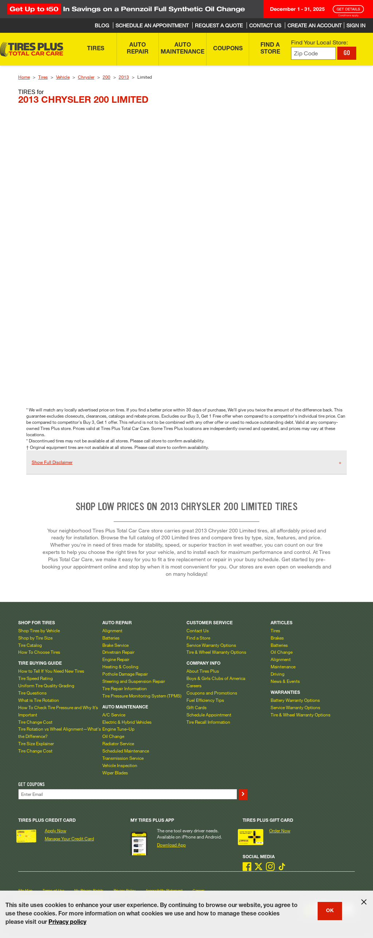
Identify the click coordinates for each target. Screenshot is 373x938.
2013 (124, 77)
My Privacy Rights (88, 890)
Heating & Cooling (120, 666)
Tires (43, 77)
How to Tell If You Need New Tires (51, 671)
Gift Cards (196, 707)
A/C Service (113, 715)
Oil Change (113, 736)
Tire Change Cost (35, 722)
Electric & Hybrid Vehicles (127, 722)
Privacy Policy (125, 890)
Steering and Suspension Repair (133, 681)
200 (106, 77)
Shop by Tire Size (35, 638)
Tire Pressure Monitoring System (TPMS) (141, 696)
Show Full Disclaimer (52, 462)
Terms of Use (53, 890)
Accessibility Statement (164, 890)
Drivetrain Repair (118, 652)
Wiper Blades (115, 772)
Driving (277, 674)
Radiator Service (118, 743)
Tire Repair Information (124, 688)
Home (24, 77)
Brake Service (115, 645)
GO (346, 52)
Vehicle (63, 77)
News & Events (285, 681)
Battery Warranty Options (295, 700)
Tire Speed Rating (35, 678)
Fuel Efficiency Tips (205, 700)
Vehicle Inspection (119, 765)
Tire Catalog (30, 645)
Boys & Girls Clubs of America (215, 678)
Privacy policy (67, 923)
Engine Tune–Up (118, 729)
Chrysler (86, 77)
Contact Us (197, 630)
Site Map (25, 890)
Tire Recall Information (208, 722)
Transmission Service (123, 758)
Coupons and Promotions (211, 693)
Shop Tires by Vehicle (39, 630)
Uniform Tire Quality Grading (46, 685)
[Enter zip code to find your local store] (313, 53)
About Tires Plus (202, 671)
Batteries (110, 638)
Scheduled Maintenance (125, 751)
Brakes (277, 638)
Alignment (112, 630)
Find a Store (198, 638)
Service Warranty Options (211, 645)
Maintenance (283, 666)
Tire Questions (32, 693)
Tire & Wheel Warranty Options (216, 652)
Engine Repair (115, 659)
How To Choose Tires (39, 652)
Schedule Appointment (208, 715)
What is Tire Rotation (38, 700)
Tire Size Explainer (36, 743)
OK (330, 911)
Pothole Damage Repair (125, 674)
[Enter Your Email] (127, 794)
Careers (193, 685)
